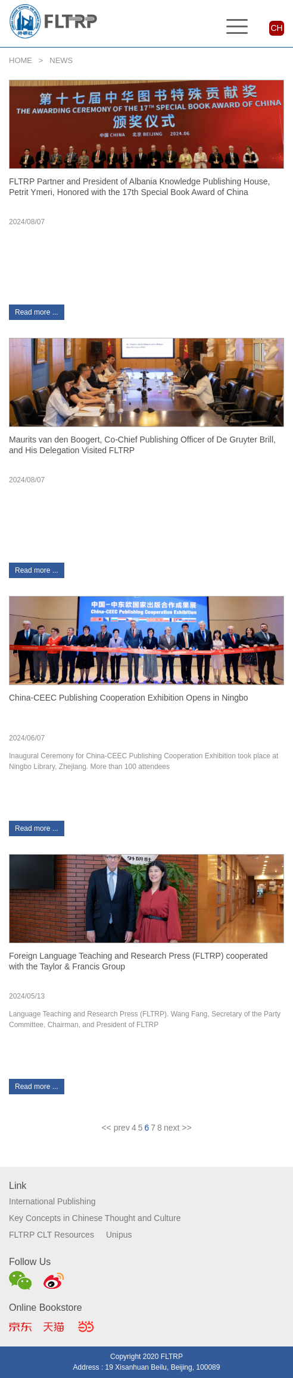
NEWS (61, 60)
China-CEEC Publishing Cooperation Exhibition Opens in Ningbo (128, 697)
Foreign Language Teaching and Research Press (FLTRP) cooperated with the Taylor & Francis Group (138, 961)
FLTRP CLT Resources (51, 1234)
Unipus (119, 1234)
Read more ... (36, 312)
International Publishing (52, 1201)
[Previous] (115, 1127)
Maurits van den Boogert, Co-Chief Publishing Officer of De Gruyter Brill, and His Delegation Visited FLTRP (142, 445)
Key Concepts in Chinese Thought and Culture (94, 1218)
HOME (20, 60)
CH (276, 28)
